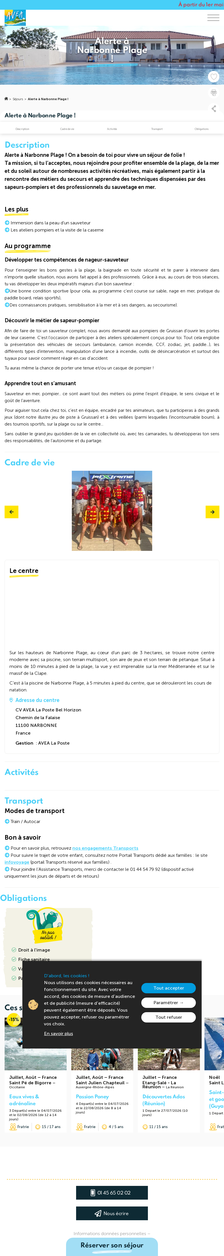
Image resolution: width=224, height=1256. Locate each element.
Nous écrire (116, 1213)
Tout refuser (168, 1017)
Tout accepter (168, 988)
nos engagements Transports (105, 848)
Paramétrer (165, 1002)
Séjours (18, 99)
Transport (157, 129)
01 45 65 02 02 (114, 1193)
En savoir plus (58, 1033)
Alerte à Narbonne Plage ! (48, 99)
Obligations (201, 129)
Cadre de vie (67, 129)
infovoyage (17, 862)
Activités (112, 129)
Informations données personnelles (110, 1233)
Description (22, 129)
